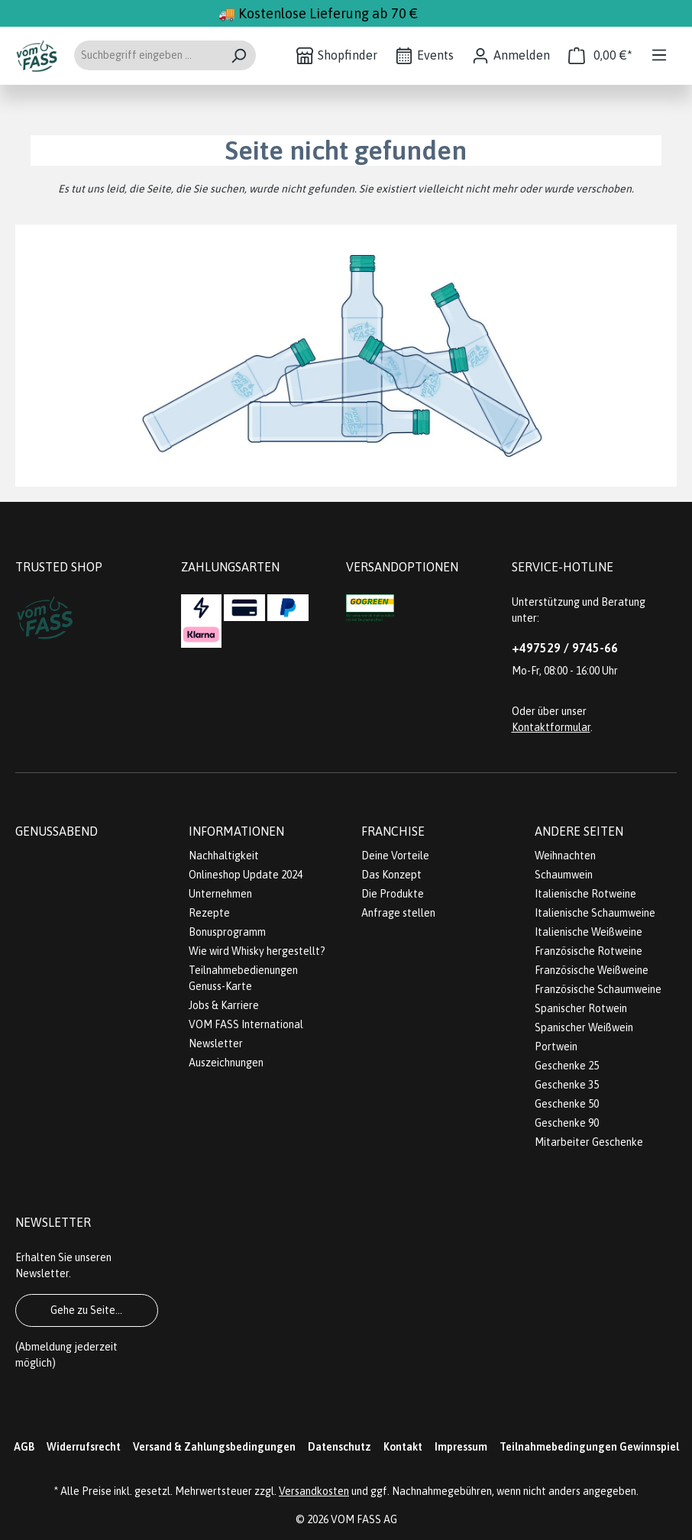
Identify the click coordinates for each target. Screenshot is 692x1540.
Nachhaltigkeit (224, 855)
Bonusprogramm (227, 932)
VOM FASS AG (364, 1519)
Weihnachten (565, 855)
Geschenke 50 (567, 1104)
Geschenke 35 (567, 1085)
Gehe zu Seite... (86, 1310)
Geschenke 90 (567, 1123)
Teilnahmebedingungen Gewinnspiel (589, 1447)
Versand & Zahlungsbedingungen (214, 1447)
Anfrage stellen (398, 913)
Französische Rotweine (588, 951)
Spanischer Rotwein (581, 1008)
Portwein (556, 1046)
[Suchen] (239, 55)
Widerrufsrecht (84, 1447)
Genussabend (56, 831)
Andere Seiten (579, 831)
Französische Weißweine (591, 970)
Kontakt (402, 1447)
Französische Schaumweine (598, 989)
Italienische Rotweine (585, 894)
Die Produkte (392, 894)
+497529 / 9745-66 (565, 648)
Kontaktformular (551, 727)
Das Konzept (391, 875)
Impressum (461, 1447)
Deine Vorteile (395, 855)
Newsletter (216, 1043)
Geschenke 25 (567, 1066)
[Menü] (659, 55)
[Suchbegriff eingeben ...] (147, 55)
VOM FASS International (246, 1024)
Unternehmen (220, 894)
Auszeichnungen (226, 1062)
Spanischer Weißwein (584, 1027)
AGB (24, 1447)
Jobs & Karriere (224, 1005)
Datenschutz (339, 1447)
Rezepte (209, 913)
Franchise (393, 831)
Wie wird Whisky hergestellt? (257, 951)
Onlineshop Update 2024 (245, 875)
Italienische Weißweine (588, 932)
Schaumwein (564, 875)
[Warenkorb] (600, 55)
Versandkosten (314, 1491)
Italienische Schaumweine (595, 913)
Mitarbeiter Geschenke (589, 1142)
